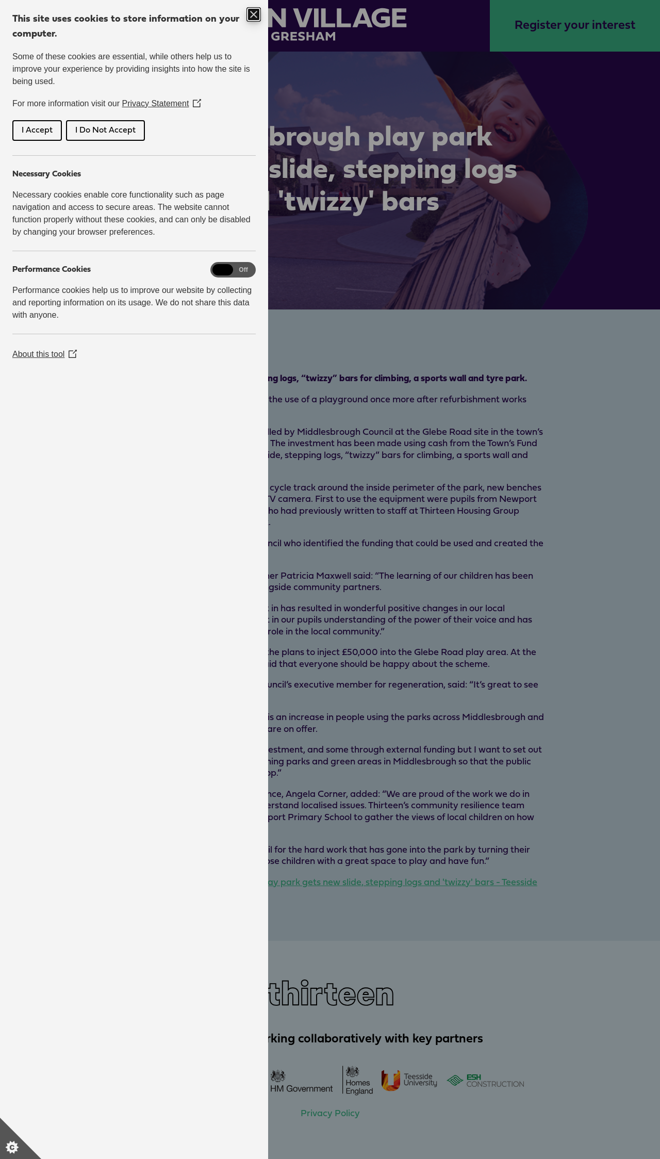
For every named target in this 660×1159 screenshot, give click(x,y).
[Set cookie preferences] (20, 1138)
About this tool (44, 354)
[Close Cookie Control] (254, 14)
